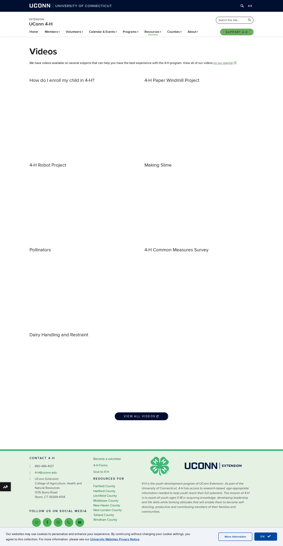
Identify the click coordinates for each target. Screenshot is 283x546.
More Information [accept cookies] (235, 536)
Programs (131, 32)
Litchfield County (105, 496)
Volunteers (74, 32)
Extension (36, 19)
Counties (174, 32)
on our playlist (224, 63)
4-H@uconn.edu (46, 473)
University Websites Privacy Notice (114, 539)
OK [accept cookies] (265, 536)
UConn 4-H (40, 24)
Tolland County (103, 515)
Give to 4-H (101, 472)
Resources (152, 32)
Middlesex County (105, 501)
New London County (107, 510)
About (193, 32)
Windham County (105, 520)
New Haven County (106, 505)
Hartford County (104, 491)
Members (52, 32)
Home (33, 32)
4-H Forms (100, 465)
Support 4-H (237, 32)
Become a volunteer (107, 459)
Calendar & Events (103, 32)
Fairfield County (104, 486)
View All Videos (141, 416)
